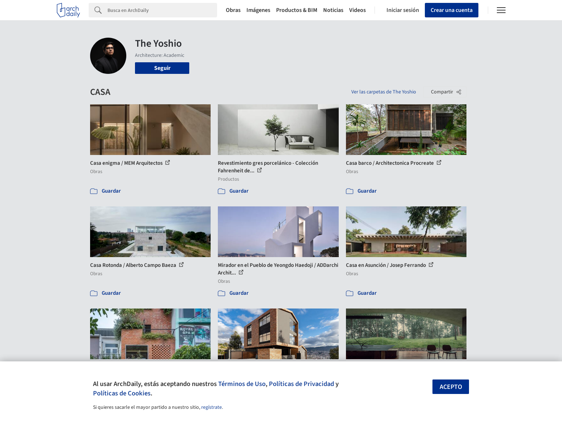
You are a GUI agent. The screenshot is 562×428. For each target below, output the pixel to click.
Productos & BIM (296, 10)
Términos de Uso (242, 384)
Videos (357, 10)
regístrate (211, 407)
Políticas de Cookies (122, 393)
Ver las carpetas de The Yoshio (383, 92)
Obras (233, 10)
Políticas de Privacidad (301, 384)
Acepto (451, 386)
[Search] (162, 10)
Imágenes (258, 10)
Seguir (162, 68)
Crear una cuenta (452, 10)
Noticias (333, 10)
